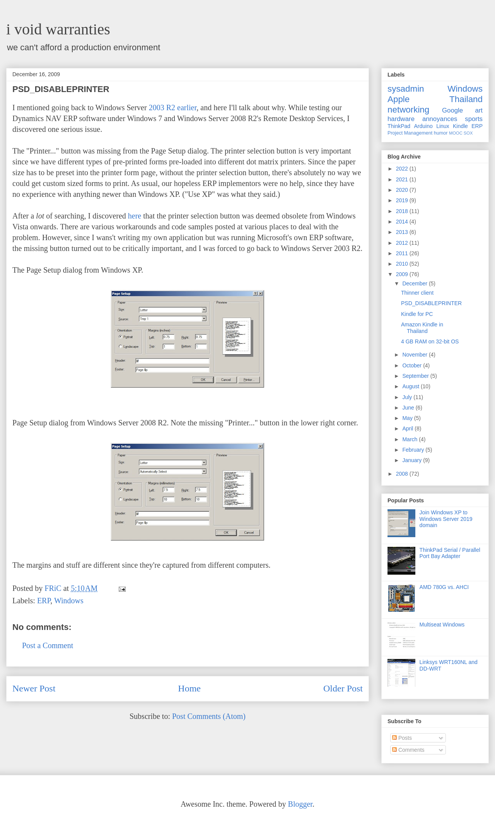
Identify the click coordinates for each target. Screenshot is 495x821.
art (479, 110)
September (416, 376)
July (407, 397)
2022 (403, 169)
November (415, 355)
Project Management (409, 133)
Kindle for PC (417, 314)
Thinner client (417, 293)
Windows (69, 600)
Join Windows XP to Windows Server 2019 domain (446, 519)
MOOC (456, 133)
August (411, 386)
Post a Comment (47, 645)
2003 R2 (162, 107)
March (410, 439)
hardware (401, 119)
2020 (403, 190)
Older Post (343, 688)
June (408, 408)
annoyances (439, 119)
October (412, 365)
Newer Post (33, 688)
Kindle (460, 126)
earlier (186, 107)
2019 (403, 200)
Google (452, 110)
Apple (398, 99)
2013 (403, 232)
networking (408, 109)
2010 (403, 264)
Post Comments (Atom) (209, 716)
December (415, 283)
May (408, 418)
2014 (403, 221)
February (413, 450)
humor (441, 133)
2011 (403, 253)
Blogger (300, 804)
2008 (403, 474)
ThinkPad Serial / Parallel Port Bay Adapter (450, 553)
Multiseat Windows (442, 624)
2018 (403, 211)
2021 (403, 179)
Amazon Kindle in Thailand (422, 327)
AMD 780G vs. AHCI (444, 587)
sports (474, 119)
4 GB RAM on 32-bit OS (430, 341)
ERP (43, 600)
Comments (408, 750)
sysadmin (405, 89)
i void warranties (58, 29)
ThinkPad (398, 126)
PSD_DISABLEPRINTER (431, 303)
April (408, 428)
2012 (403, 243)
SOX (468, 133)
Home (189, 688)
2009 (403, 274)
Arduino (423, 126)
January (412, 460)
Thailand (466, 99)
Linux (442, 126)
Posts (402, 738)
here (134, 216)
